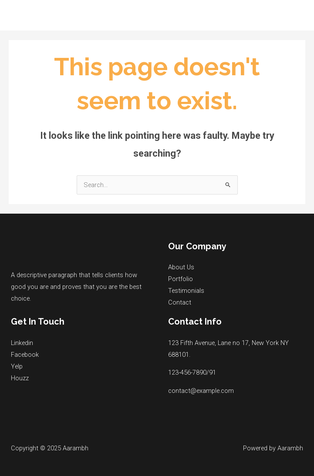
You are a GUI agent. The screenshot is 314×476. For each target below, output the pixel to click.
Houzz (20, 378)
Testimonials (186, 291)
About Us (181, 267)
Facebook (25, 355)
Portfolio (180, 279)
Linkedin (22, 343)
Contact (179, 302)
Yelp (17, 366)
